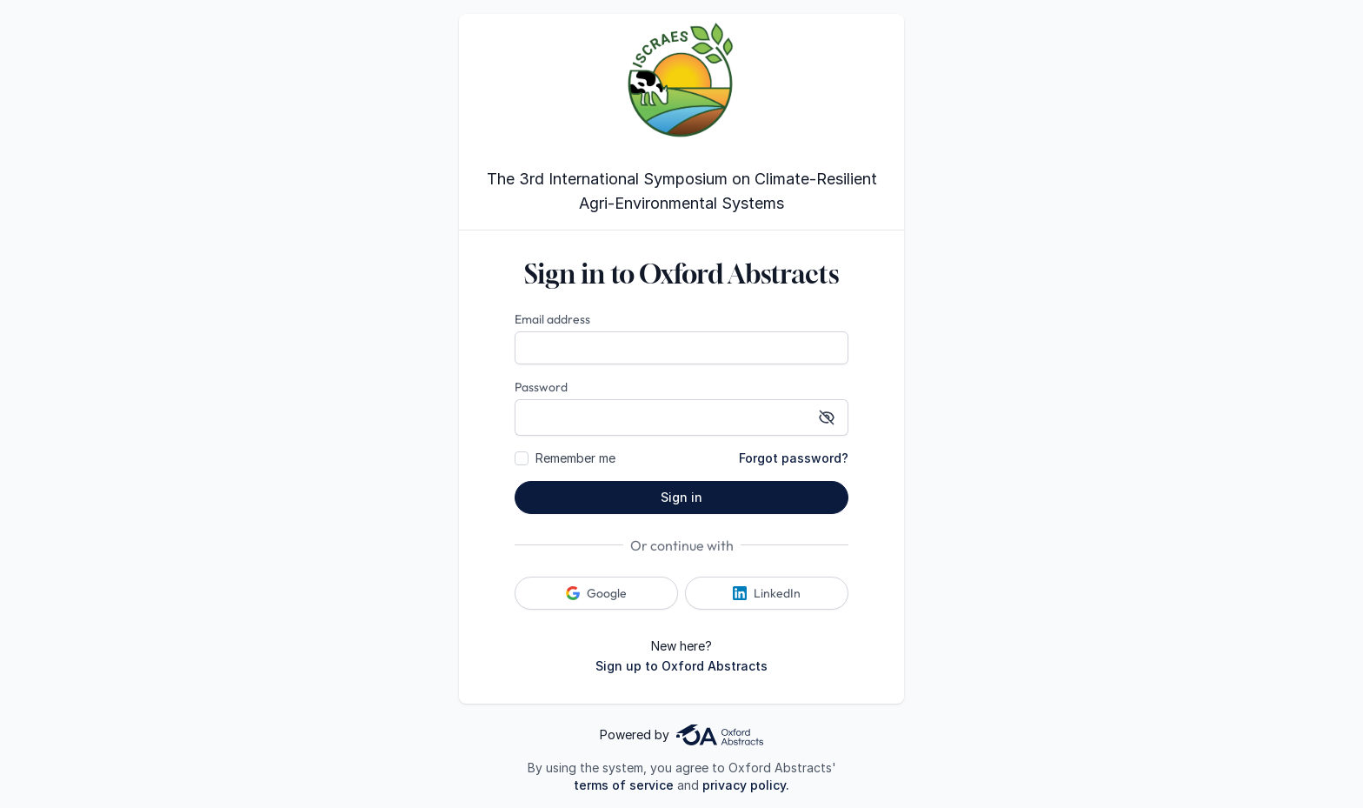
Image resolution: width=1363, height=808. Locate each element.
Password (541, 387)
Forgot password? (793, 458)
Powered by (681, 735)
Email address (552, 319)
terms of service (624, 785)
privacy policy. (745, 785)
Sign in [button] (681, 497)
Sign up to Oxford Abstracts (681, 665)
